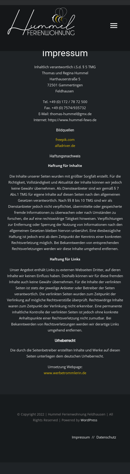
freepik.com (65, 139)
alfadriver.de (65, 145)
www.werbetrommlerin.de (65, 372)
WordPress (89, 420)
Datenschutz (106, 437)
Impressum (81, 437)
